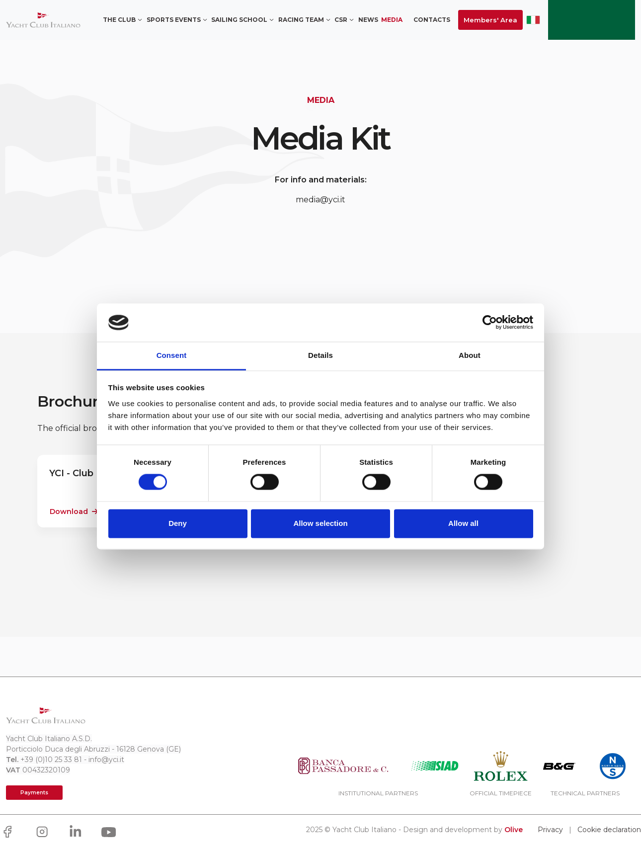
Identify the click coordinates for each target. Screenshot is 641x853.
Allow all (463, 523)
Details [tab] (320, 355)
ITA (533, 20)
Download (74, 511)
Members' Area (490, 20)
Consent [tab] (172, 355)
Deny (177, 523)
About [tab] (470, 355)
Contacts (431, 19)
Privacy (550, 829)
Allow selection (320, 523)
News (368, 19)
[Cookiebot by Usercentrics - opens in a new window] (489, 322)
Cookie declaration (609, 829)
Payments (34, 792)
